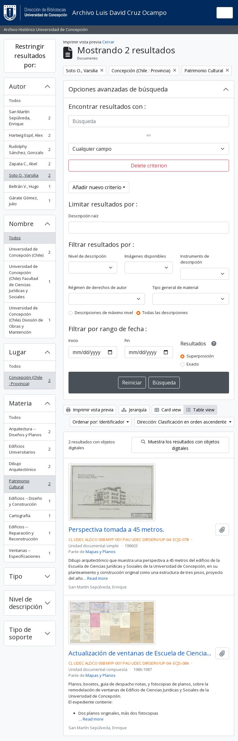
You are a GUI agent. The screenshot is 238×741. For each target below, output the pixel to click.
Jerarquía (134, 410)
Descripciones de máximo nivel (104, 312)
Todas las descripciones (165, 312)
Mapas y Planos (101, 551)
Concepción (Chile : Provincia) (30, 380)
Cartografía (30, 517)
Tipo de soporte (20, 633)
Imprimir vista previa (89, 410)
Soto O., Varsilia (30, 176)
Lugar (17, 352)
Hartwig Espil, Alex (30, 136)
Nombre (21, 224)
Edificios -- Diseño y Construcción (30, 501)
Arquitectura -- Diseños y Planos (30, 432)
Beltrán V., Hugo (30, 188)
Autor (17, 86)
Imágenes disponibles (145, 256)
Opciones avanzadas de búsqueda (118, 89)
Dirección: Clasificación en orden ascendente (182, 422)
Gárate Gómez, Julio (30, 201)
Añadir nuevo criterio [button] (97, 187)
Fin (127, 340)
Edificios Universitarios (30, 449)
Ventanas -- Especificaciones (30, 553)
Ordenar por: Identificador (99, 422)
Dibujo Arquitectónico (30, 467)
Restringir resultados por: (30, 55)
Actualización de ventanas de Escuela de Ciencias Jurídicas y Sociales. (140, 653)
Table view (200, 410)
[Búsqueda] (148, 121)
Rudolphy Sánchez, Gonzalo (30, 149)
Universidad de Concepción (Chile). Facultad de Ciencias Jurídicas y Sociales (30, 282)
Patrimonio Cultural (30, 484)
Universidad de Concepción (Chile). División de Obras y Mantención (30, 320)
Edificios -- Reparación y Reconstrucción (30, 533)
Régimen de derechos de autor (97, 287)
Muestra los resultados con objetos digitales (180, 445)
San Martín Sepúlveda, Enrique (30, 117)
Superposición (200, 356)
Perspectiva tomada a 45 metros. (116, 529)
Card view (168, 410)
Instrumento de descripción (194, 259)
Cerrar (108, 42)
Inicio (73, 340)
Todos (15, 100)
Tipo (15, 576)
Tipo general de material (175, 287)
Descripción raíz (83, 216)
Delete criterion (149, 165)
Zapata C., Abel (30, 165)
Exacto (193, 364)
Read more (97, 578)
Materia (20, 403)
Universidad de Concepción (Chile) (30, 252)
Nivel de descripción (25, 603)
